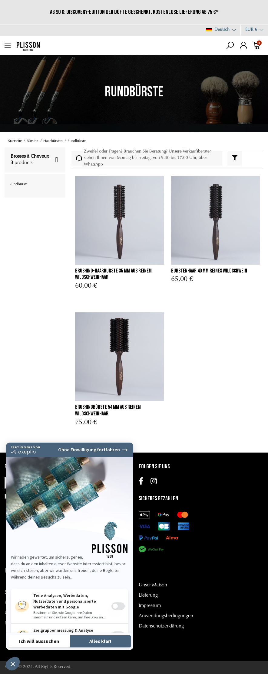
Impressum (150, 605)
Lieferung (148, 595)
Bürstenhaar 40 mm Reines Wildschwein (209, 271)
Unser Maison (153, 585)
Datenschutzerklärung (161, 626)
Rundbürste (18, 184)
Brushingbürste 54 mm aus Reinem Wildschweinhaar (108, 410)
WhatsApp (93, 165)
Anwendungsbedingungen (166, 616)
